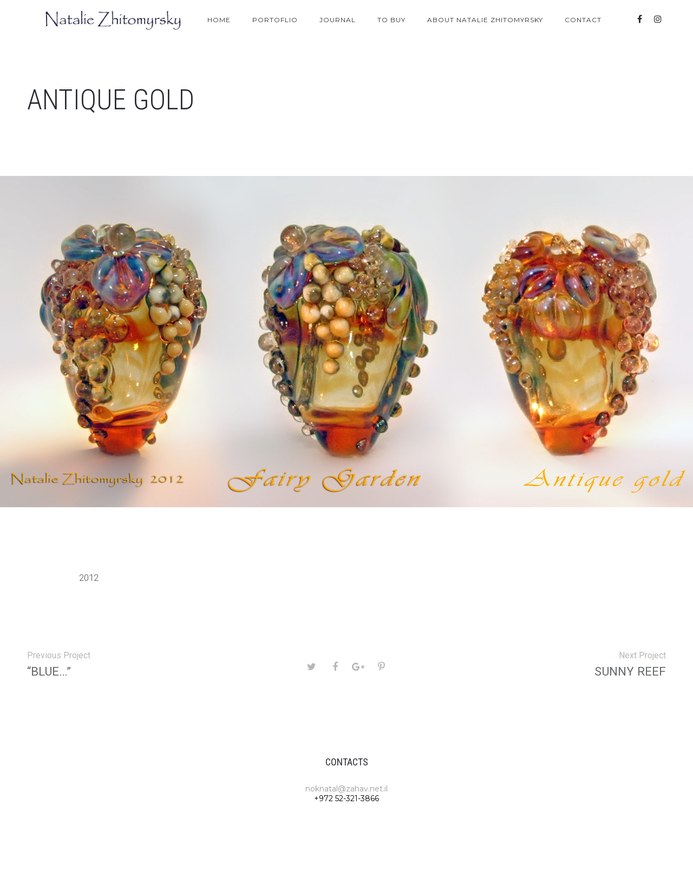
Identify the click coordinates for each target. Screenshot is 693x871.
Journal (337, 20)
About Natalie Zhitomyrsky (485, 20)
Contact (583, 20)
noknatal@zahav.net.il (346, 789)
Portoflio (275, 20)
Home (219, 20)
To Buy (391, 20)
